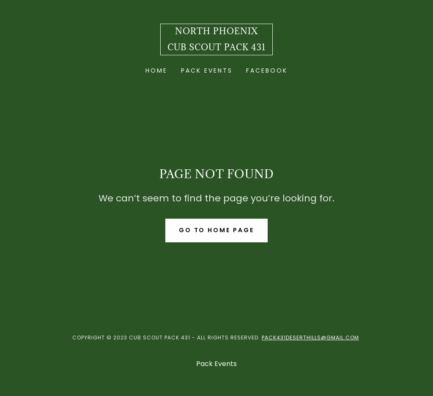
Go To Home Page (217, 230)
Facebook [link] (267, 70)
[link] (216, 48)
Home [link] (156, 70)
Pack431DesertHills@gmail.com (310, 337)
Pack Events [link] (207, 70)
